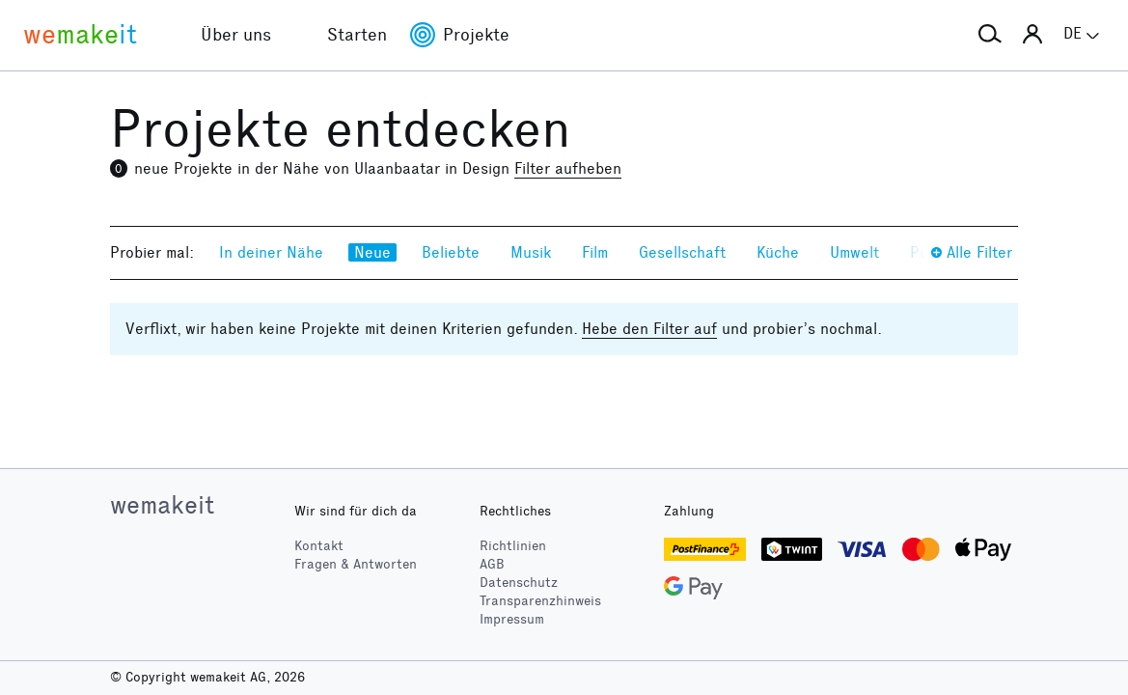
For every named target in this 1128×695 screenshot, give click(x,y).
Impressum (512, 619)
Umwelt (854, 252)
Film (595, 252)
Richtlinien (513, 546)
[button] (990, 34)
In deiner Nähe (271, 252)
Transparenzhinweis (540, 601)
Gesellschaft (682, 252)
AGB (492, 564)
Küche (778, 252)
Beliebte (451, 252)
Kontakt (319, 546)
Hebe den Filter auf (649, 329)
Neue (372, 252)
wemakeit (162, 504)
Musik (530, 252)
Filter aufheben (567, 168)
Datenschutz (519, 582)
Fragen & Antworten (355, 564)
